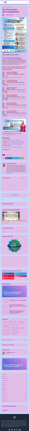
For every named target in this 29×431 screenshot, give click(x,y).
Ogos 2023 (14, 382)
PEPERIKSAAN (17, 332)
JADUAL (21, 323)
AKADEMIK (21, 321)
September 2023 (14, 380)
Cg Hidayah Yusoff (10, 352)
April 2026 (14, 374)
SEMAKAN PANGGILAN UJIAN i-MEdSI (17, 300)
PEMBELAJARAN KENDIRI (18, 328)
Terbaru (3, 199)
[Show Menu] (2, 2)
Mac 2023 (14, 392)
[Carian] (27, 2)
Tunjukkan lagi (8, 353)
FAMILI (10, 323)
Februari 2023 (14, 394)
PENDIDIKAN (15, 330)
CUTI (4, 323)
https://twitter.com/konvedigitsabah (14, 144)
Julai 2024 (14, 376)
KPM (12, 326)
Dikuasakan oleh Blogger (8, 344)
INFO (16, 323)
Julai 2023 (14, 384)
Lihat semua (23, 177)
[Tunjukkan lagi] (25, 158)
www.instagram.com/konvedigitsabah (16, 141)
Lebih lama (25, 199)
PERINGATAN (6, 334)
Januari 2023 (14, 397)
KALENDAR (6, 326)
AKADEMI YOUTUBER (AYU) (9, 321)
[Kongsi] (26, 15)
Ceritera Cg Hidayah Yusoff (7, 339)
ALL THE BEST (5, 223)
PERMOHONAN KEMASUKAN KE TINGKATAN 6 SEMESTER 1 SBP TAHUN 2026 (18, 306)
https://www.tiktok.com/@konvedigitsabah (15, 142)
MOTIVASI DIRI (6, 328)
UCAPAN (14, 334)
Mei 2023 (14, 388)
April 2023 (14, 390)
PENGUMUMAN (7, 332)
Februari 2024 (14, 378)
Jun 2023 (14, 386)
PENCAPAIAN (6, 330)
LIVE (17, 326)
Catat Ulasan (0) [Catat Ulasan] (14, 195)
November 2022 (14, 401)
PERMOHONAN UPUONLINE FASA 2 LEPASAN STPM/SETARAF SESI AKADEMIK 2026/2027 (17, 312)
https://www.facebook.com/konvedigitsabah (12, 140)
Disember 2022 (14, 399)
